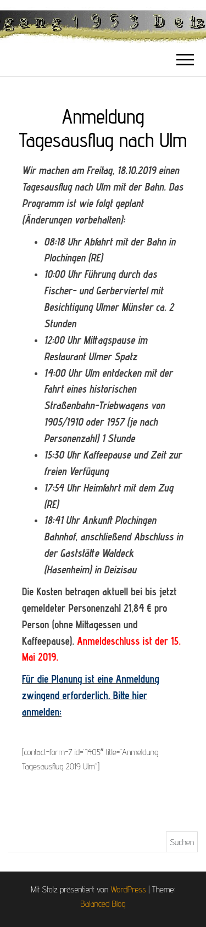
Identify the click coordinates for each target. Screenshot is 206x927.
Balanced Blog (103, 903)
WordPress (128, 889)
